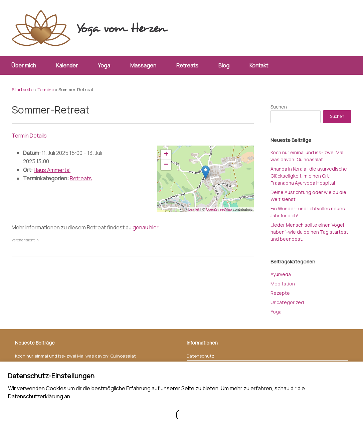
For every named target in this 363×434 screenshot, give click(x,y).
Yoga (104, 65)
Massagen (143, 65)
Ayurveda (280, 274)
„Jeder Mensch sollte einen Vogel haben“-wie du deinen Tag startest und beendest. (309, 232)
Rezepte (280, 293)
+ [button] (166, 155)
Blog (223, 65)
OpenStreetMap (219, 209)
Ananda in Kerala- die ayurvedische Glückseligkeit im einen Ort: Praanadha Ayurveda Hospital (308, 176)
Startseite (22, 89)
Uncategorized (287, 302)
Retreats (187, 65)
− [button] (166, 165)
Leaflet (193, 209)
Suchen (278, 106)
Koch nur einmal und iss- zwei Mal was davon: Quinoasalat (75, 356)
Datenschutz (200, 356)
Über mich (23, 65)
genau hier (145, 227)
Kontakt (258, 65)
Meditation (282, 283)
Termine (46, 89)
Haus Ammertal (52, 170)
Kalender (67, 65)
